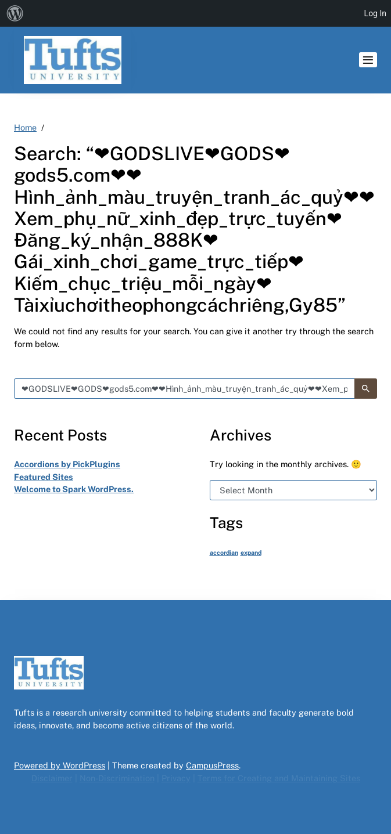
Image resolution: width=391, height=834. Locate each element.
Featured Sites (43, 477)
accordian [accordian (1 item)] (224, 552)
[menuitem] (15, 13)
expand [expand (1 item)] (251, 552)
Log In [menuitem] (375, 13)
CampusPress (212, 765)
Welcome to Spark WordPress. (74, 489)
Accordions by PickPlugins (67, 464)
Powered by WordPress (59, 765)
